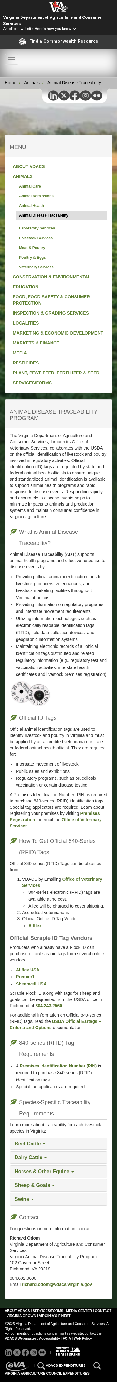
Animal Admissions (36, 196)
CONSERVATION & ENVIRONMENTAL (51, 276)
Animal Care (30, 186)
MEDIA (20, 352)
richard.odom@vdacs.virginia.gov (56, 1284)
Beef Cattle (30, 1143)
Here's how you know (53, 29)
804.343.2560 (48, 1005)
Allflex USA (27, 969)
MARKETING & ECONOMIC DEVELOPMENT (58, 332)
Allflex (34, 925)
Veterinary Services (36, 267)
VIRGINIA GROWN (22, 1315)
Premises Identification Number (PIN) (58, 1065)
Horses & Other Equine (44, 1171)
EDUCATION (25, 286)
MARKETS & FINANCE (36, 342)
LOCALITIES (26, 322)
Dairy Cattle (31, 1157)
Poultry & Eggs (32, 257)
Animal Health (31, 206)
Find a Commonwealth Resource (58, 41)
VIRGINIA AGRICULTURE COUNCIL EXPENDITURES (47, 1373)
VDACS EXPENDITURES (66, 1365)
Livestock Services (36, 238)
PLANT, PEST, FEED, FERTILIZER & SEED (56, 372)
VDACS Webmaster (20, 1338)
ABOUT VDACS (29, 166)
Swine (24, 1199)
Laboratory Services (37, 228)
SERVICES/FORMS (32, 382)
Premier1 (25, 976)
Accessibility (50, 1338)
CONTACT (103, 1310)
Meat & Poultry (32, 248)
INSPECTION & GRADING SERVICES (51, 313)
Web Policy (83, 1338)
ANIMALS (23, 176)
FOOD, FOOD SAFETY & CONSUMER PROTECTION (51, 300)
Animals (32, 82)
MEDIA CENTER (79, 1310)
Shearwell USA (31, 983)
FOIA (67, 1338)
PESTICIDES (26, 362)
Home (10, 82)
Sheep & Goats (35, 1185)
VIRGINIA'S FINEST (55, 1315)
